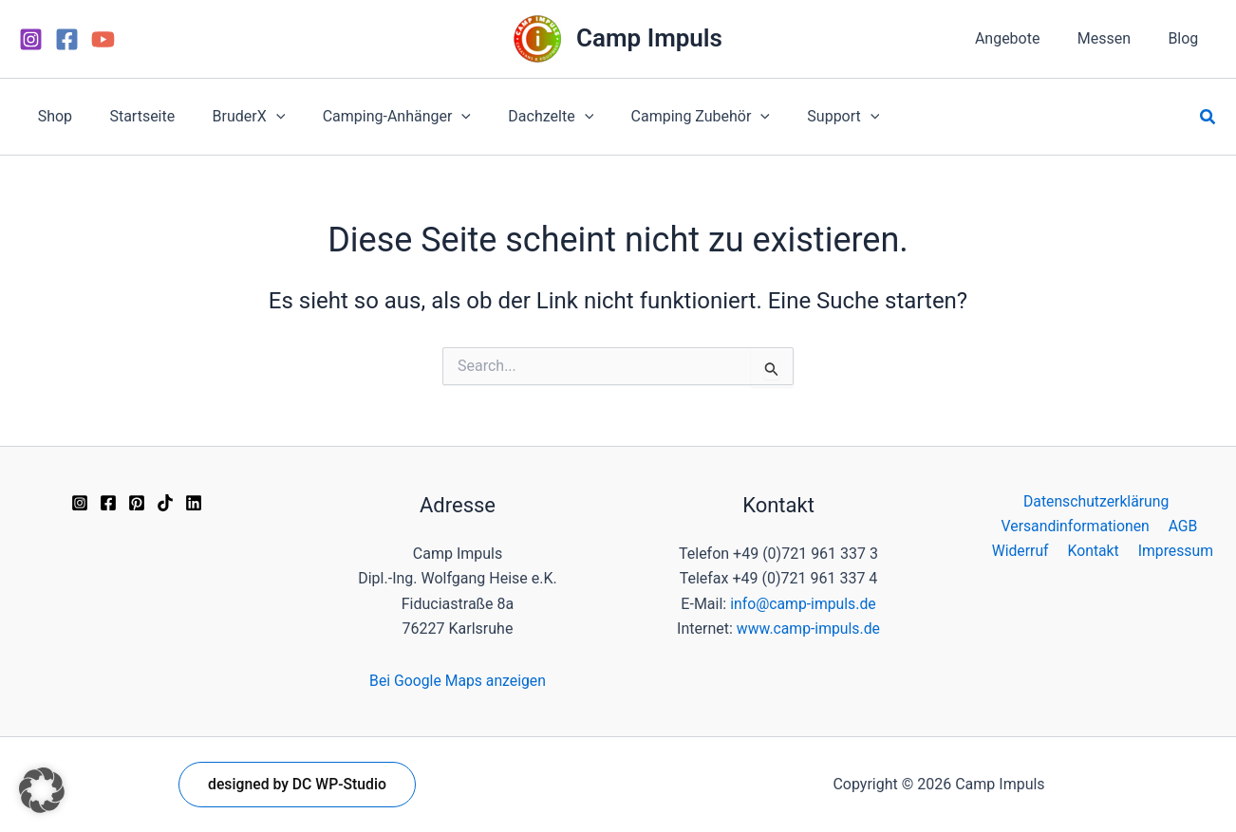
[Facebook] (67, 39)
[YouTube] (103, 39)
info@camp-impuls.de (803, 604)
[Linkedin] (193, 502)
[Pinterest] (136, 502)
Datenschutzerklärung (1095, 501)
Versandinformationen (1077, 526)
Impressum (1173, 552)
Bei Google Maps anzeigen (458, 681)
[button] (1208, 117)
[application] (258, 117)
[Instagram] (31, 39)
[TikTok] (165, 502)
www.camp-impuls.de (808, 628)
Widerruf (1024, 552)
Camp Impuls (649, 38)
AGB (1182, 526)
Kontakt (1094, 552)
